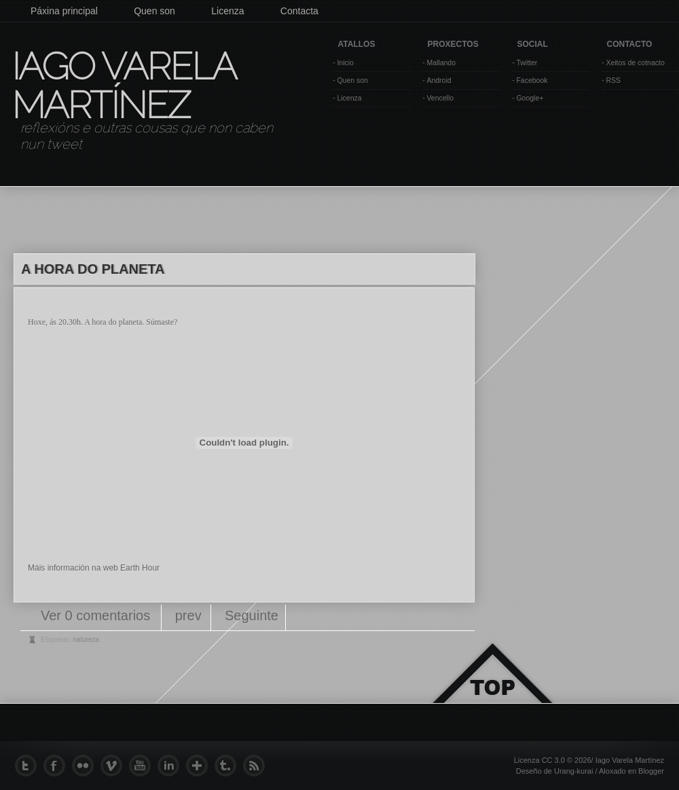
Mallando (441, 62)
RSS (613, 80)
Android (438, 80)
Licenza (227, 10)
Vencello (440, 98)
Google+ (529, 98)
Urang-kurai (573, 771)
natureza (86, 639)
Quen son (154, 10)
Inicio (345, 62)
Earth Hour (140, 568)
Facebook (531, 80)
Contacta (299, 10)
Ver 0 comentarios (97, 615)
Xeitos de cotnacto (635, 62)
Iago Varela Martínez (123, 85)
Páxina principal (64, 10)
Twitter (526, 62)
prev (188, 615)
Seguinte (251, 615)
